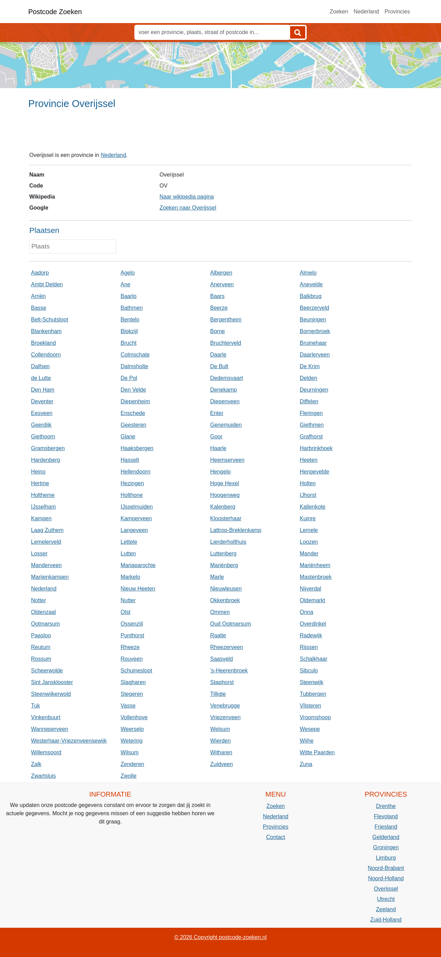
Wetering (132, 741)
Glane (128, 436)
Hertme (40, 483)
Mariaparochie (138, 565)
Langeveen (134, 530)
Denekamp (223, 390)
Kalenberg (222, 507)
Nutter (128, 600)
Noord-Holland (385, 878)
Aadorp (40, 273)
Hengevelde (314, 472)
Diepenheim (135, 401)
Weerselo (132, 729)
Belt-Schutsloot (49, 319)
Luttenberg (223, 553)
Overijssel (386, 889)
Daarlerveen (315, 355)
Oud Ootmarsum (230, 624)
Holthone (132, 495)
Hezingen (132, 483)
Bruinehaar (313, 343)
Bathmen (132, 308)
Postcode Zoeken (55, 11)
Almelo (308, 273)
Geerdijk (41, 425)
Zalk (36, 764)
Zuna (306, 764)
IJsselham (43, 507)
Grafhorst (311, 436)
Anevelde (311, 284)
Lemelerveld (46, 542)
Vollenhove (134, 717)
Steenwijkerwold (51, 694)
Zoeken (339, 11)
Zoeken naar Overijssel (188, 208)
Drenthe (386, 806)
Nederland (366, 11)
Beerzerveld (314, 308)
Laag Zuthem (47, 530)
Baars (217, 296)
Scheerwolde (47, 670)
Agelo (128, 273)
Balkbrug (310, 296)
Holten (308, 483)
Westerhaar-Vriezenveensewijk (69, 741)
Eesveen (41, 413)
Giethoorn (43, 436)
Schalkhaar (313, 659)
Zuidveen (221, 764)
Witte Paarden (317, 752)
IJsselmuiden (137, 507)
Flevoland (386, 816)
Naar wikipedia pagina (187, 197)
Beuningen (313, 319)
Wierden (220, 741)
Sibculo (309, 670)
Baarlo (128, 296)
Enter (216, 413)
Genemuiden (226, 425)
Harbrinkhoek (316, 448)
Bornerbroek (315, 331)
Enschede (133, 413)
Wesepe (310, 729)
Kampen (41, 518)
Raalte (218, 635)
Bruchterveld (225, 343)
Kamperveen (136, 518)
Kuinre (308, 518)
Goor (216, 436)
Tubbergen (313, 694)
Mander (309, 553)
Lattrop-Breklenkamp (235, 530)
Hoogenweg (224, 495)
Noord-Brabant (386, 868)
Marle (217, 577)
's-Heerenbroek (229, 670)
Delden (308, 378)
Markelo (130, 577)
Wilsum (130, 752)
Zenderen (132, 764)
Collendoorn (46, 355)
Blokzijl (129, 331)
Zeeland (386, 909)
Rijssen (309, 647)
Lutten (128, 553)
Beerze (219, 308)
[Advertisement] (220, 133)
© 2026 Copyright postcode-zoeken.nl (220, 937)
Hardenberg (45, 460)
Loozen (309, 542)
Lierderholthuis (228, 542)
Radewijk (311, 635)
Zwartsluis (43, 776)
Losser (39, 553)
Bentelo (130, 319)
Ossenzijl (132, 624)
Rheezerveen (226, 647)
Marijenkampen (50, 577)
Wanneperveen (49, 729)
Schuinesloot (136, 670)
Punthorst (132, 635)
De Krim (310, 366)
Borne (217, 331)
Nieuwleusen (226, 589)
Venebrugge (225, 706)
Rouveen (132, 659)
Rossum (41, 659)
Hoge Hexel (224, 483)
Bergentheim (226, 319)
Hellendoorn (135, 472)
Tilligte (218, 694)
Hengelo (220, 472)
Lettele (129, 542)
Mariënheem (315, 565)
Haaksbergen (137, 448)
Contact (275, 837)
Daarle (218, 355)
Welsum (220, 729)
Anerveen (222, 284)
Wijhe (307, 741)
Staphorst (222, 682)
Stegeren (132, 694)
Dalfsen (40, 366)
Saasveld (221, 659)
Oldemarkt (312, 600)
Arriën (38, 296)
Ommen (220, 612)
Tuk (35, 706)
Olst (125, 612)
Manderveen (46, 565)
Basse (38, 308)
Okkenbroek (225, 600)
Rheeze (130, 647)
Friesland (386, 827)
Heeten (309, 460)
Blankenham (46, 331)
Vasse (128, 706)
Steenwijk (311, 682)
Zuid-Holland (386, 920)
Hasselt (130, 460)
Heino (38, 472)
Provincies (397, 11)
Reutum (40, 647)
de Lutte (41, 378)
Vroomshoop (315, 717)
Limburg (386, 858)
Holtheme (42, 495)
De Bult (219, 366)
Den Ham (42, 390)
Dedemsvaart (226, 378)
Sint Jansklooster (52, 682)
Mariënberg (224, 565)
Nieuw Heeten (138, 589)
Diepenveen (224, 401)
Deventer (42, 401)
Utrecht (386, 899)
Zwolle (128, 776)
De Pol (129, 378)
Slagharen (133, 682)
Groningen (386, 847)
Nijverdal (310, 589)
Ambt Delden (47, 284)
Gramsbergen (48, 448)
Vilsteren (310, 706)
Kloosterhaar (226, 518)
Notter (38, 600)
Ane (125, 284)
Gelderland (385, 837)
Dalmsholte (134, 366)
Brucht (128, 343)
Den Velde (133, 390)
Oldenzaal (43, 612)
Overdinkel (313, 624)
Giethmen (312, 425)
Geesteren (133, 425)
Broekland (43, 343)
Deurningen (314, 390)
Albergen (221, 273)
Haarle (218, 448)
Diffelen (309, 401)
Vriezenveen (225, 717)
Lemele (309, 530)
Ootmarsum (45, 624)
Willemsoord (46, 752)
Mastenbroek (316, 577)
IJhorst (308, 495)
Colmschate (135, 355)
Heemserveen (227, 460)
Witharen (221, 752)
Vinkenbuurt (45, 717)
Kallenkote (313, 507)
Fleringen (311, 413)
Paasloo (41, 635)
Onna (306, 612)
